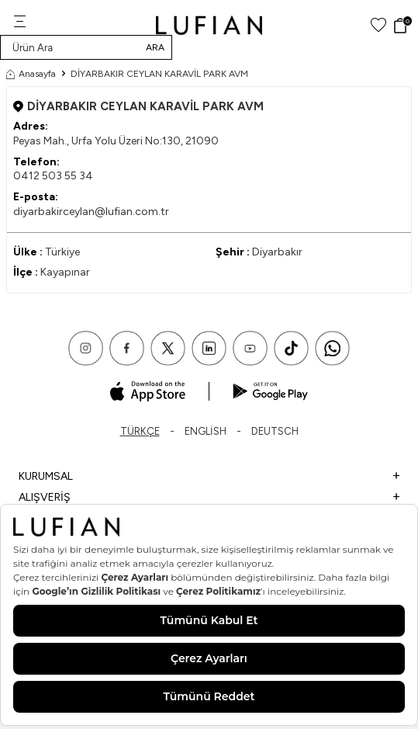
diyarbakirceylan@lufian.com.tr (91, 211)
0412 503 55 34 (53, 175)
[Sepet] (402, 25)
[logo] (209, 25)
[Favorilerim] (378, 25)
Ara (155, 47)
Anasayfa (31, 73)
